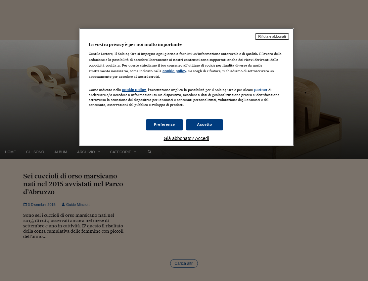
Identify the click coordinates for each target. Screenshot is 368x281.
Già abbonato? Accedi (186, 138)
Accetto (204, 124)
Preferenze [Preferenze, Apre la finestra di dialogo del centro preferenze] (164, 124)
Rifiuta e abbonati (272, 36)
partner (260, 90)
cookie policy (174, 71)
